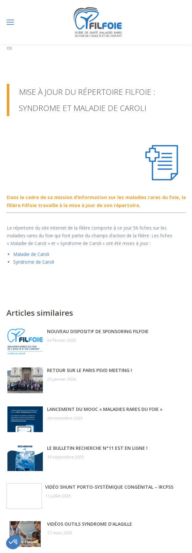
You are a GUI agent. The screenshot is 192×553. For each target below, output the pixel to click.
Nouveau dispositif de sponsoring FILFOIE (98, 331)
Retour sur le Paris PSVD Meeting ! (89, 370)
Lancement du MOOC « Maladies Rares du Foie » (105, 409)
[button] (13, 542)
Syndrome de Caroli (33, 262)
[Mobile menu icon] (10, 22)
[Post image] (25, 341)
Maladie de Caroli (31, 254)
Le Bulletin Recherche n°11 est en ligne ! (97, 448)
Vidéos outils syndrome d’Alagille (89, 524)
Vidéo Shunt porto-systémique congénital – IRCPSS (109, 487)
